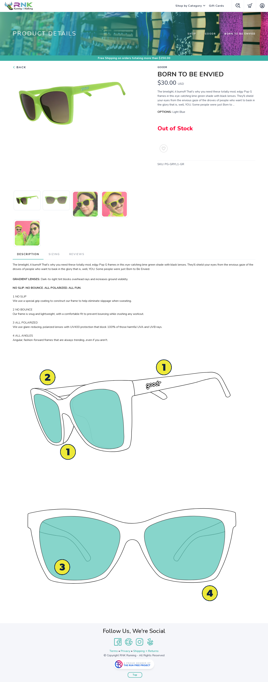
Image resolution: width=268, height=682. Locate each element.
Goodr (210, 33)
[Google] (128, 642)
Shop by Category (188, 6)
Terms (113, 651)
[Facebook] (117, 642)
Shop (192, 33)
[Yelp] (150, 642)
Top (135, 675)
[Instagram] (139, 642)
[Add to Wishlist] (164, 148)
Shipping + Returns (146, 651)
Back (19, 67)
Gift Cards (216, 6)
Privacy (125, 651)
